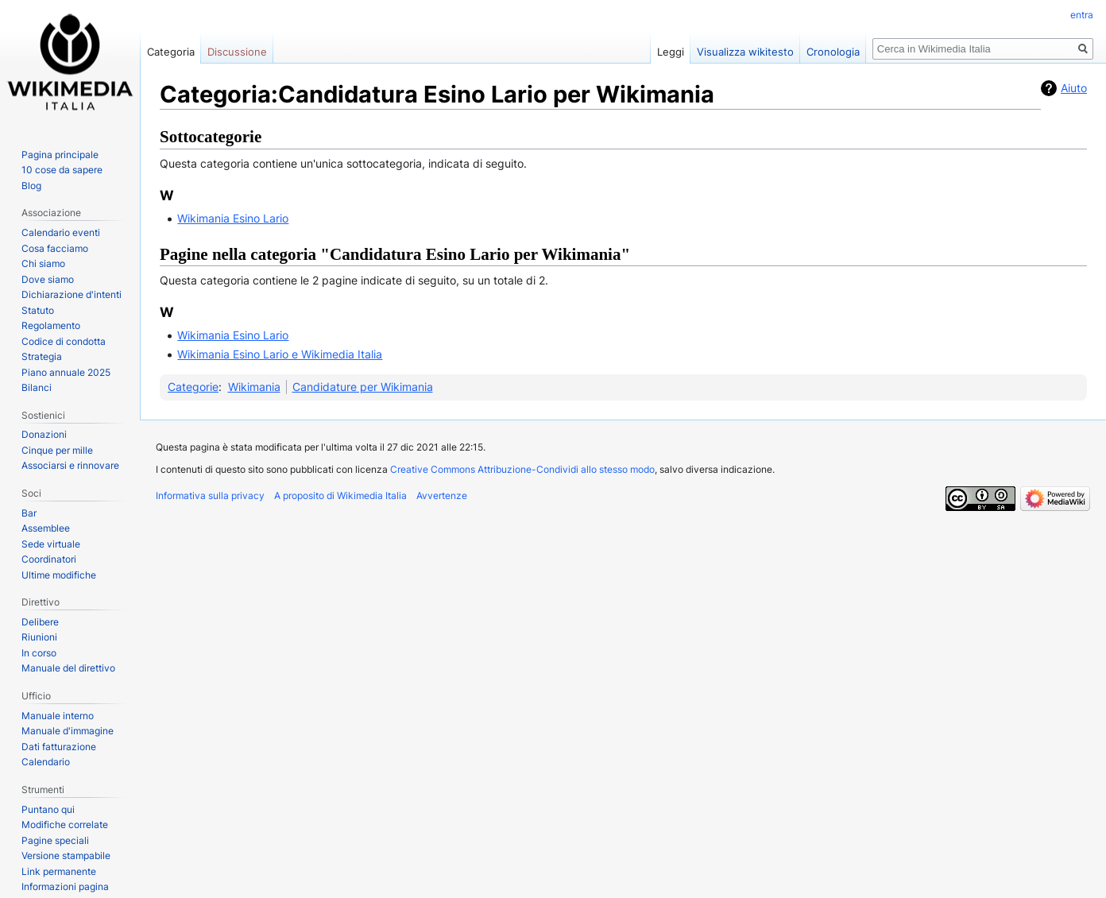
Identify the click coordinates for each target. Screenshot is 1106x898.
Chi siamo (43, 263)
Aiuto (1074, 88)
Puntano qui (48, 809)
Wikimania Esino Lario (232, 218)
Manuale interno (57, 716)
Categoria (171, 51)
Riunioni (39, 637)
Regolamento (50, 325)
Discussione (237, 51)
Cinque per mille (57, 450)
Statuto (37, 310)
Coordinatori (48, 559)
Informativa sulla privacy (210, 495)
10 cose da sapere (61, 170)
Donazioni (44, 434)
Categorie (193, 386)
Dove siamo (47, 279)
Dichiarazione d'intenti (71, 294)
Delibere (40, 622)
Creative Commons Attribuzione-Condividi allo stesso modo (522, 469)
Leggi (670, 51)
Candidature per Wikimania (362, 386)
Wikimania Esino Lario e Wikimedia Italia (279, 354)
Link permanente (58, 871)
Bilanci (36, 387)
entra (1081, 15)
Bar (29, 513)
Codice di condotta (63, 341)
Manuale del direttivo (68, 668)
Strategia (41, 356)
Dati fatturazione (58, 747)
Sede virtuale (50, 544)
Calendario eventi (60, 232)
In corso (38, 653)
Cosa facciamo (54, 248)
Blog (31, 186)
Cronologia (833, 51)
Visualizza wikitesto (745, 51)
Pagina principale (60, 155)
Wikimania (254, 386)
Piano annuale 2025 (65, 372)
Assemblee (45, 528)
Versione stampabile (65, 855)
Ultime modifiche (58, 575)
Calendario (45, 762)
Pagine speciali (55, 840)
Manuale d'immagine (67, 731)
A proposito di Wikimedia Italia (340, 495)
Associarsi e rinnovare (70, 465)
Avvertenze (441, 495)
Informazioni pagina (65, 886)
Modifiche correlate (64, 824)
